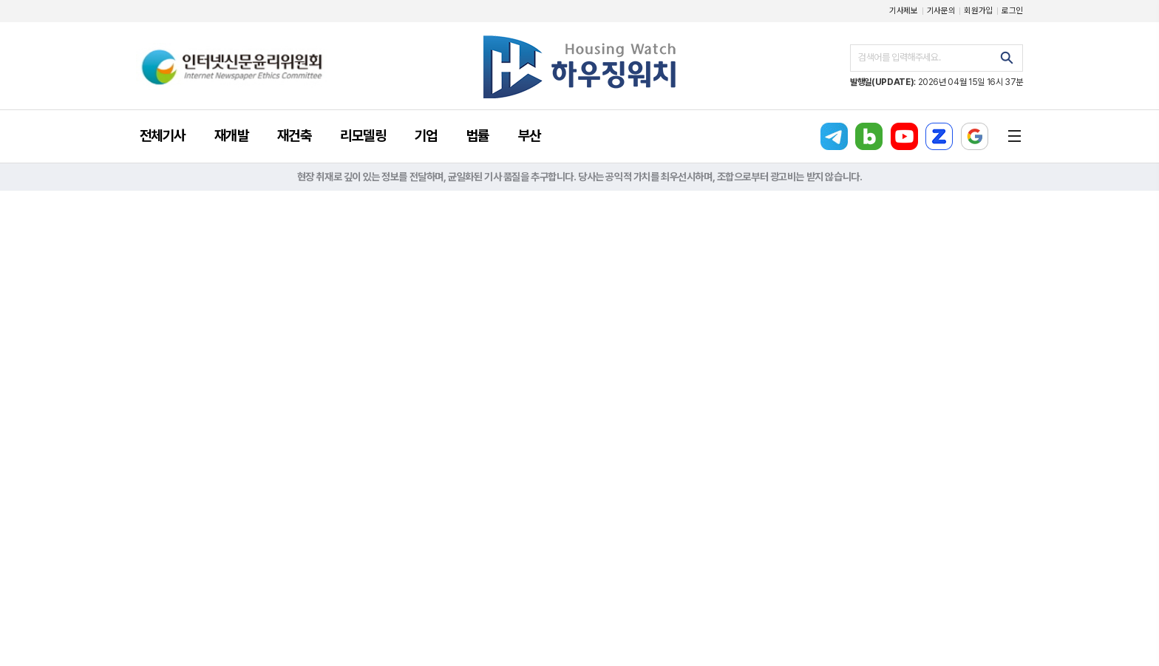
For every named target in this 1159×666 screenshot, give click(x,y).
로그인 (1012, 11)
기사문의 (941, 11)
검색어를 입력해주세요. (899, 57)
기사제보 (903, 11)
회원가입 (978, 11)
